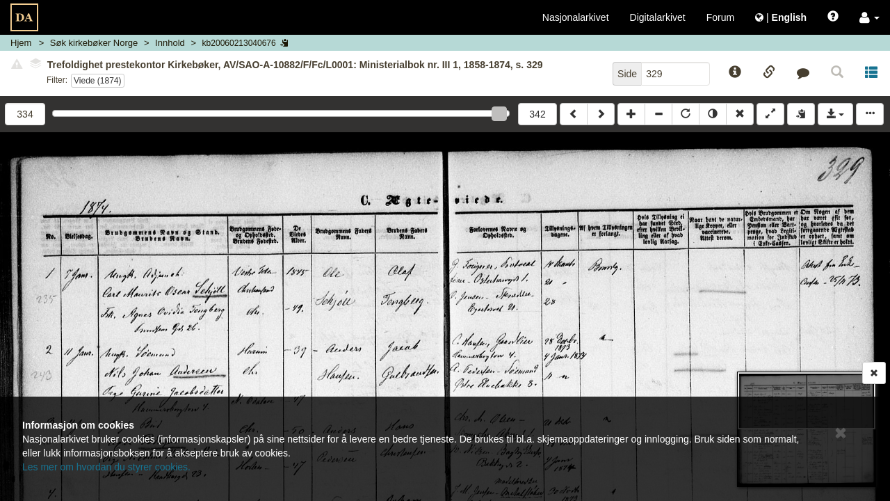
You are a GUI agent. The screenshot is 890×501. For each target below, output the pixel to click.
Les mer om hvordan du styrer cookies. (106, 466)
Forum (720, 17)
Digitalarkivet (658, 17)
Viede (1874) (98, 81)
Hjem (20, 43)
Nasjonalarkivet (575, 17)
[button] (869, 17)
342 (537, 114)
